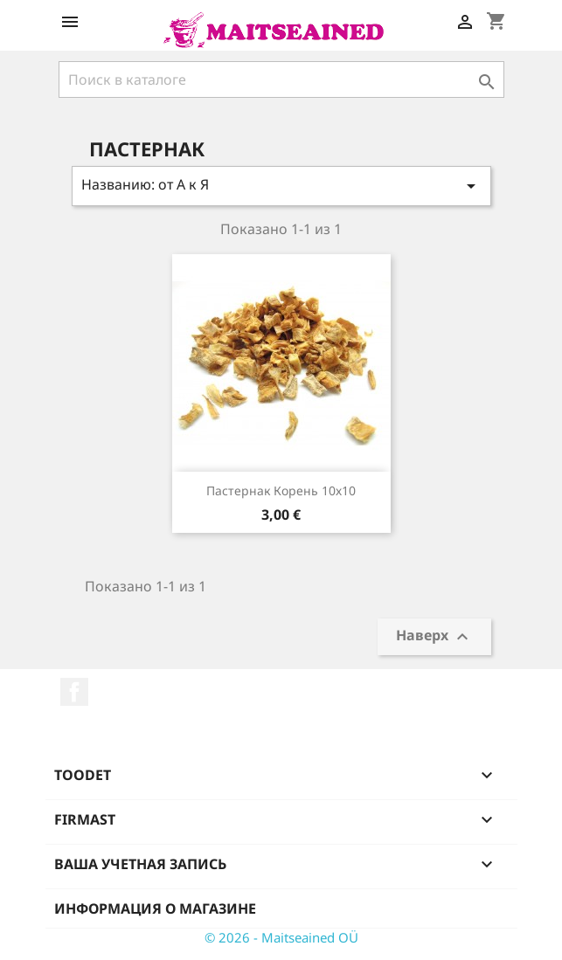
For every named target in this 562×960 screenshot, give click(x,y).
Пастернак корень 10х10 (281, 490)
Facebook (74, 692)
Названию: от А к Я (281, 186)
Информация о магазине (155, 908)
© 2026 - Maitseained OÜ (281, 937)
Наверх (434, 637)
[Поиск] (281, 79)
